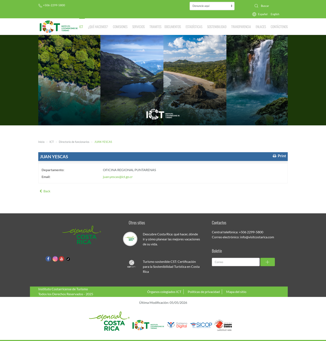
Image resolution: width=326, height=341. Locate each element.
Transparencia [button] (241, 26)
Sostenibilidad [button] (216, 26)
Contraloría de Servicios (212, 6)
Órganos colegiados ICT (164, 292)
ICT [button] (81, 26)
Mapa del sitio (236, 292)
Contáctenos (279, 26)
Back (44, 191)
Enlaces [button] (261, 26)
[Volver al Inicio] (58, 26)
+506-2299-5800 (51, 5)
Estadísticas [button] (194, 26)
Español (262, 14)
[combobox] (269, 6)
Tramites (155, 26)
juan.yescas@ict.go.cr (118, 177)
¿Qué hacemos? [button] (98, 26)
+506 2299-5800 (251, 232)
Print (279, 156)
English (275, 14)
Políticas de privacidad (204, 292)
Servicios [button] (138, 26)
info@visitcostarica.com (257, 237)
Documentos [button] (172, 26)
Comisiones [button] (120, 26)
